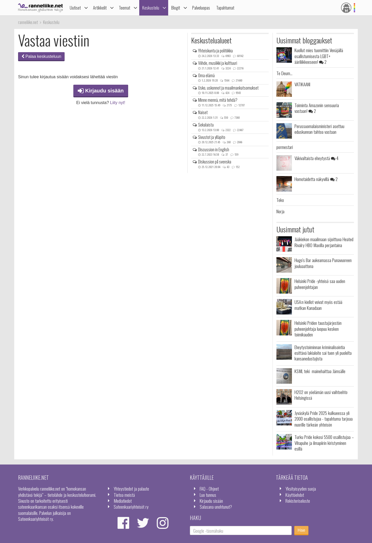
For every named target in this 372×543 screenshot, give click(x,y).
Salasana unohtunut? (216, 506)
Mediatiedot (123, 500)
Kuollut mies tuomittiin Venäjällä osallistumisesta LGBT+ (319, 56)
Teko (280, 199)
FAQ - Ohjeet (209, 488)
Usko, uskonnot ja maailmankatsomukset (228, 88)
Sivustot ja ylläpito (211, 137)
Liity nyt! (117, 102)
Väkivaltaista (316, 158)
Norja (280, 211)
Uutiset (75, 7)
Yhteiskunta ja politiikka (215, 51)
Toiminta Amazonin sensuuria (317, 108)
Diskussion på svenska (214, 162)
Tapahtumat (225, 7)
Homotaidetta (316, 179)
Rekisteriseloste (297, 500)
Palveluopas (201, 7)
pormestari (284, 147)
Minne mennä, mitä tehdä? (217, 100)
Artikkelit (100, 7)
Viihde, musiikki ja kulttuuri (217, 63)
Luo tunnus (208, 494)
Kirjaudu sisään (101, 90)
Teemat (124, 7)
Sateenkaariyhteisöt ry (131, 506)
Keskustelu (150, 7)
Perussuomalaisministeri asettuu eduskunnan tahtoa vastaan (319, 129)
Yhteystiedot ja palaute (131, 488)
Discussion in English (213, 149)
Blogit (175, 7)
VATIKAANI (302, 84)
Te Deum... (284, 73)
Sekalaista (206, 125)
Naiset (203, 112)
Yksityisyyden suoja (300, 488)
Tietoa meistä (124, 494)
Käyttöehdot (294, 494)
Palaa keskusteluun (41, 56)
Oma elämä (206, 75)
